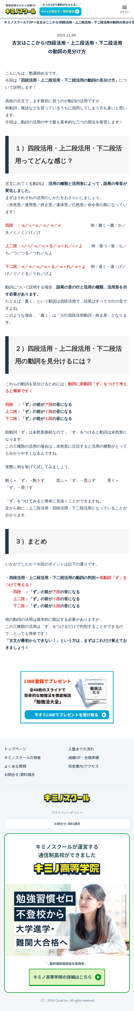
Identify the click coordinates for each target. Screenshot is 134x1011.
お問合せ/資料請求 (19, 774)
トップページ (15, 749)
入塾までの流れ (81, 749)
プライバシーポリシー (67, 812)
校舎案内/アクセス (83, 766)
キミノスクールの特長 (22, 757)
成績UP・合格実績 (83, 757)
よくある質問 (15, 766)
